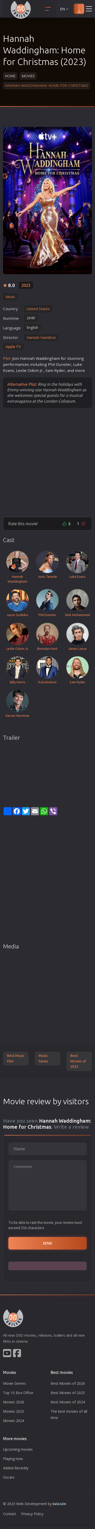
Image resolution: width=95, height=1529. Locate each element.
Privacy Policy (32, 1513)
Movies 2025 (13, 1411)
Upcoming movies (18, 1449)
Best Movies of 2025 (68, 1392)
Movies (28, 76)
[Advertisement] (47, 462)
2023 (25, 285)
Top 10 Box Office (18, 1392)
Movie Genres (14, 1383)
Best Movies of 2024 (68, 1402)
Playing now (13, 1458)
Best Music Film (16, 1058)
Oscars (8, 1477)
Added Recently (15, 1468)
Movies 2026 (13, 1402)
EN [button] (64, 9)
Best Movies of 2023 (78, 1061)
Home (10, 76)
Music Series (43, 1058)
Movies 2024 (13, 1420)
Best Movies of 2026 (68, 1383)
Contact (9, 1513)
